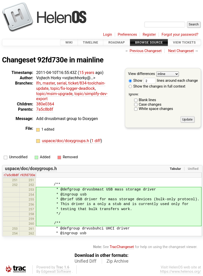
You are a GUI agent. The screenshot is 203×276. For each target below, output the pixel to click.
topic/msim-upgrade (54, 93)
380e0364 (45, 104)
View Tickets (184, 42)
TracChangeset (122, 247)
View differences (141, 74)
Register (149, 34)
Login (107, 34)
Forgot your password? (180, 34)
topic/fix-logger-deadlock (72, 88)
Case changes (150, 104)
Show (135, 80)
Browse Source (149, 42)
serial (62, 83)
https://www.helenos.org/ (180, 271)
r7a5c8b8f (11, 175)
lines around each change (171, 80)
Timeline (90, 42)
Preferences (127, 34)
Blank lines (147, 100)
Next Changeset (181, 51)
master (48, 83)
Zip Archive (117, 261)
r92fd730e (27, 175)
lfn (38, 83)
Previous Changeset (146, 51)
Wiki (69, 42)
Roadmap (116, 42)
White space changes (156, 109)
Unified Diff (85, 261)
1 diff (95, 140)
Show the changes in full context (157, 86)
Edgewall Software (56, 271)
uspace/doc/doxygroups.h (66, 140)
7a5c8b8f (44, 109)
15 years (86, 72)
